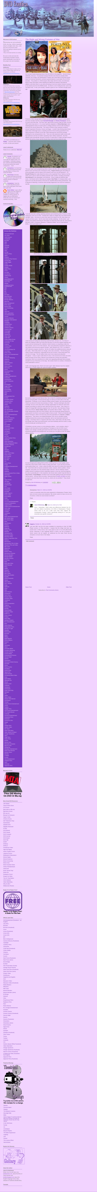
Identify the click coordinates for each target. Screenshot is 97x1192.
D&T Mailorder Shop (8, 821)
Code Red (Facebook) (9, 948)
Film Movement (8, 409)
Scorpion (5, 1009)
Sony (5, 677)
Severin (6, 658)
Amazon (6, 257)
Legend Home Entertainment (12, 506)
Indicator (6, 469)
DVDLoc (5, 845)
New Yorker (7, 573)
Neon (5, 566)
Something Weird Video (10, 675)
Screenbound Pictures (10, 655)
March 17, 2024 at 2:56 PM (44, 490)
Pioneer (6, 608)
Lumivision (7, 513)
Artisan (6, 277)
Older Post (69, 587)
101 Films (7, 235)
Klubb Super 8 (8, 493)
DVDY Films (7, 352)
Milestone (5, 986)
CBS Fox (6, 311)
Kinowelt (6, 491)
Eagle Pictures (8, 386)
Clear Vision (7, 336)
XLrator (6, 757)
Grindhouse (7, 446)
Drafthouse (7, 374)
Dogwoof (6, 372)
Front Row (7, 429)
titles (64, 476)
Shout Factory (8, 667)
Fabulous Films (8, 401)
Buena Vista (7, 306)
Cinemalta (7, 332)
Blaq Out (6, 301)
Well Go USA (7, 745)
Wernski (19, 149)
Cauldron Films (7, 944)
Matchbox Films (8, 536)
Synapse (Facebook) (8, 1032)
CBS (5, 309)
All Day (6, 252)
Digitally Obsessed (8, 826)
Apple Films (7, 269)
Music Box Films (8, 563)
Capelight (7, 322)
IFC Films (7, 458)
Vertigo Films (7, 725)
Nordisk (6, 576)
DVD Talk (5, 840)
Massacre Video (8, 535)
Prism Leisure (8, 615)
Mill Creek (7, 546)
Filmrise (6, 413)
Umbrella (6, 714)
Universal (6, 718)
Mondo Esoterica (7, 859)
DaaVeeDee (6, 822)
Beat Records (8, 296)
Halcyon (6, 449)
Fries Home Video (9, 428)
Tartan (6, 695)
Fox (5, 423)
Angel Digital (7, 262)
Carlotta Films (8, 324)
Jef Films (6, 481)
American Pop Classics (10, 259)
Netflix (6, 568)
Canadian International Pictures (10, 320)
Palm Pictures (8, 591)
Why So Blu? (6, 884)
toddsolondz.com (7, 1173)
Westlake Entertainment (10, 749)
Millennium (7, 548)
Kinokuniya (7, 490)
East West (7, 388)
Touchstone (7, 700)
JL (5, 478)
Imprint (6, 468)
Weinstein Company (9, 744)
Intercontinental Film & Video (12, 473)
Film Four (7, 408)
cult (61, 476)
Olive (4, 998)
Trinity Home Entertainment (11, 704)
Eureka (6, 398)
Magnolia (6, 528)
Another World (8, 265)
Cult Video (7, 351)
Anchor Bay (7, 260)
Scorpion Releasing (9, 650)
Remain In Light (8, 628)
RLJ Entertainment (9, 622)
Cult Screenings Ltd (9, 349)
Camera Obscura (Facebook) (11, 941)
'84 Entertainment (9, 233)
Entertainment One (9, 396)
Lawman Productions (10, 503)
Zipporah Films (8, 765)
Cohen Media (6, 950)
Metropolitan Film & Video (11, 543)
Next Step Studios (9, 575)
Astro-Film (7, 281)
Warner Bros (7, 742)
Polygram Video (8, 611)
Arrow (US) (6, 935)
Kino (5, 486)
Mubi (5, 561)
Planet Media (7, 610)
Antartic (6, 267)
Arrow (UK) (6, 933)
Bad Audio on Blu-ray (9, 809)
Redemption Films (9, 627)
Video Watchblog (7, 882)
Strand (6, 682)
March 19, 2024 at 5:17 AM (54, 505)
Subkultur (7, 685)
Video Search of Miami (10, 732)
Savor (6, 647)
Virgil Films (7, 737)
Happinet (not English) (9, 977)
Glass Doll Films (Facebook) (10, 969)
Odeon (6, 580)
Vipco (5, 735)
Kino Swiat (7, 488)
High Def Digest (7, 849)
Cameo (6, 316)
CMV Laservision (8, 313)
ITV (5, 461)
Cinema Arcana (7, 819)
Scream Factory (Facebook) (10, 1013)
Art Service (7, 274)
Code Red (7, 337)
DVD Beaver (6, 830)
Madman (6, 526)
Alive (5, 250)
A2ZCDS (6, 245)
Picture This (7, 607)
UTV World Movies (9, 712)
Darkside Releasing (9, 357)
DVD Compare (7, 834)
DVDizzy (5, 843)
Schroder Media (8, 648)
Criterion (6, 344)
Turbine (6, 707)
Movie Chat (6, 863)
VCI (5, 724)
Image (6, 464)
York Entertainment (9, 759)
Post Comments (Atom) (52, 590)
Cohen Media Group (9, 339)
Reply (31, 498)
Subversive (7, 688)
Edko (5, 393)
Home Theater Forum (9, 851)
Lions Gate (7, 508)
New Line (6, 571)
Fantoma (6, 406)
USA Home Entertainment (11, 710)
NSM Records (8, 565)
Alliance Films (8, 254)
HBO (5, 448)
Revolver (6, 633)
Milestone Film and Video (11, 545)
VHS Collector (7, 880)
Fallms (6, 404)
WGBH (6, 740)
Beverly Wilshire (8, 299)
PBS (5, 590)
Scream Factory (8, 652)
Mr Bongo (7, 560)
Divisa (6, 369)
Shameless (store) (8, 1023)
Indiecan (6, 471)
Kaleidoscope (8, 484)
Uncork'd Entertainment (10, 715)
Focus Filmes (8, 421)
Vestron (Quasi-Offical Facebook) (12, 1044)
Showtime (7, 668)
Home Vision (7, 454)
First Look (7, 416)
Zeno (5, 762)
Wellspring (7, 747)
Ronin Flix (6, 872)
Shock (6, 665)
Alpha (5, 255)
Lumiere (6, 511)
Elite (5, 394)
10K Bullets (6, 803)
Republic (6, 630)
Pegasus (6, 605)
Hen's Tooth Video (9, 453)
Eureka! (5, 963)
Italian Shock (7, 476)
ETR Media (7, 384)
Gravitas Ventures (9, 444)
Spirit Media (7, 678)
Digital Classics (8, 362)
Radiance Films (7, 1002)
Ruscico (6, 642)
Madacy (6, 525)
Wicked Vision (8, 752)
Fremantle (7, 426)
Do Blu (5, 828)
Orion (5, 588)
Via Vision (7, 729)
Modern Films (8, 551)
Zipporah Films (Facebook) (10, 1058)
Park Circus (7, 595)
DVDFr (5, 842)
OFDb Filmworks (8, 578)
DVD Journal (6, 836)
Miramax (6, 550)
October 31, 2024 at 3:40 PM (43, 524)
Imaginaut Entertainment (11, 466)
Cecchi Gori (7, 326)
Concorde (7, 342)
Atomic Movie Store (8, 805)
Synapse (6, 692)
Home (48, 587)
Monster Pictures (8, 558)
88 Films (6, 240)
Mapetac (6, 531)
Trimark (6, 702)
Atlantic (6, 283)
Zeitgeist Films (8, 760)
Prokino (6, 617)
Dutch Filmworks (8, 381)
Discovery (7, 367)
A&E (5, 242)
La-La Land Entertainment (11, 501)
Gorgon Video (7, 973)
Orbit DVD (6, 868)
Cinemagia (7, 331)
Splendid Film (8, 680)
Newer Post (28, 587)
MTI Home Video (8, 520)
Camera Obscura (9, 318)
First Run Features (9, 418)
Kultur (6, 498)
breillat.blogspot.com (8, 1177)
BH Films (6, 294)
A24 (5, 243)
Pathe (6, 601)
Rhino (6, 635)
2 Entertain (7, 239)
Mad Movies (7, 523)
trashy (58, 476)
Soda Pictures (8, 673)
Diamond (6, 361)
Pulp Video (7, 618)
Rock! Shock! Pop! (8, 870)
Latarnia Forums (7, 853)
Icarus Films (7, 463)
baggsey (32, 524)
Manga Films (7, 530)
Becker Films (7, 298)
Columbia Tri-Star (9, 341)
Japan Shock (7, 479)
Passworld (7, 600)
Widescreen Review (8, 885)
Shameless (7, 660)
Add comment (30, 541)
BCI (5, 289)
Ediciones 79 (7, 391)
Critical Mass (7, 346)
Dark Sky (6, 356)
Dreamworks (7, 379)
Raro (5, 623)
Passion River (8, 597)
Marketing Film (8, 533)
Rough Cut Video (7, 876)
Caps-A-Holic (6, 817)
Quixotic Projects (8, 620)
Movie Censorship (8, 861)
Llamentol (7, 510)
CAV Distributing (8, 308)
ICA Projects (7, 456)
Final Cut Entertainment (10, 414)
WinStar (6, 754)
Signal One (7, 672)
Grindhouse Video (8, 847)
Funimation (7, 433)
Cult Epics (7, 347)
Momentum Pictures (9, 553)
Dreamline (7, 377)
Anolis (6, 264)
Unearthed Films (8, 717)
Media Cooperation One (10, 538)
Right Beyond (8, 638)
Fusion (6, 434)
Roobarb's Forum (8, 874)
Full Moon (7, 431)
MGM (5, 515)
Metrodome (7, 541)
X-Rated (6, 755)
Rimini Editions (8, 640)
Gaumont (6, 439)
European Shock (8, 399)
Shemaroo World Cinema (11, 662)
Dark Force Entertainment (11, 354)
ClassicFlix (7, 334)
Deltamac (7, 359)
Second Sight (8, 657)
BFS (5, 293)
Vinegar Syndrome (9, 734)
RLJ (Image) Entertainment (10, 1007)
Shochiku (6, 663)
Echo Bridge (7, 389)
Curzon (5, 956)
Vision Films (7, 739)
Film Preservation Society (11, 411)
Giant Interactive (8, 441)
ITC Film (6, 459)
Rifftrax (6, 637)
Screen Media (8, 653)
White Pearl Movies (9, 750)
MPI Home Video (8, 518)
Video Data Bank (8, 730)
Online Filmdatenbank (9, 866)
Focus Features (8, 419)
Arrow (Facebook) (8, 931)
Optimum (6, 586)
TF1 (5, 693)
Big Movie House (7, 811)
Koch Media (7, 496)
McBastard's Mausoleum (9, 855)
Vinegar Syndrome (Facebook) (11, 1049)
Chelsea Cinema (8, 327)
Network (6, 570)
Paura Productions (9, 603)
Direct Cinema (8, 366)
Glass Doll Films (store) (9, 971)
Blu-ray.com (6, 813)
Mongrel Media (8, 556)
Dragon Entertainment (10, 376)
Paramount (7, 593)
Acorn (6, 249)
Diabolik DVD (6, 824)
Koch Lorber (7, 494)
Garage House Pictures (9, 967)
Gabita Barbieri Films (10, 438)
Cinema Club (7, 329)
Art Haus (6, 272)
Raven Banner (8, 625)
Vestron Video (8, 727)
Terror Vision (7, 697)
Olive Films (7, 581)
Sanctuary (7, 645)
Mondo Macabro (8, 555)
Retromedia (7, 632)
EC (5, 383)
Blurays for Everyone (9, 815)
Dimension (7, 364)
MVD (5, 521)
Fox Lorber (7, 424)
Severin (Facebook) (8, 1019)
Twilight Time (7, 708)
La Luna (6, 500)
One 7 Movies (8, 583)
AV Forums (6, 807)
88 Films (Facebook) (8, 927)
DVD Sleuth (6, 838)
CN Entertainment (9, 314)
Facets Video (7, 403)
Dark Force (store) (8, 960)
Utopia (6, 722)
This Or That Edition (8, 878)
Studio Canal (7, 683)
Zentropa (6, 764)
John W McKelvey (39, 505)
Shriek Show (7, 670)
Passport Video (8, 598)
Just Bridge (7, 483)
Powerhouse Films (8, 1000)
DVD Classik (6, 832)
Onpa (5, 585)
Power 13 (7, 613)
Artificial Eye (7, 275)
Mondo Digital (7, 857)
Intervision (7, 474)
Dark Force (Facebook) (9, 958)
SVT (5, 643)
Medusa (6, 540)
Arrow (6, 270)
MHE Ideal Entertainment (11, 516)
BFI (5, 291)
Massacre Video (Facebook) (10, 983)
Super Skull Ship (8, 690)
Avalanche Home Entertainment (9, 285)
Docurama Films (8, 371)
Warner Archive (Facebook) (10, 1051)
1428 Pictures (8, 237)
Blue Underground (9, 303)
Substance (7, 687)
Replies (34, 501)
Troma (6, 705)
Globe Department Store (10, 443)
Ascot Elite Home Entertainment (9, 279)
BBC (5, 288)
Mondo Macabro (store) (9, 992)
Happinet (6, 451)
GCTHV (6, 436)
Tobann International (9, 698)
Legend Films (8, 505)
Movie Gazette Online (9, 864)
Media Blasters (7, 984)
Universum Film (8, 720)
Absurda (6, 247)
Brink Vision (7, 304)
